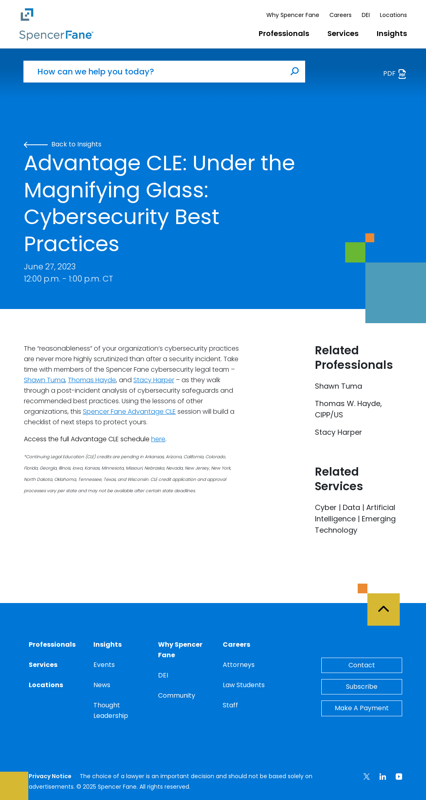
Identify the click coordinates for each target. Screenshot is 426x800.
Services (343, 33)
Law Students (244, 685)
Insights (392, 33)
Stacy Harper (153, 380)
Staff (230, 705)
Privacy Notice (50, 776)
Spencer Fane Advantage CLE (129, 411)
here (158, 439)
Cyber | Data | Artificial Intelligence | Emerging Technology (355, 518)
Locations (393, 15)
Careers (340, 15)
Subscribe (361, 686)
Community (176, 695)
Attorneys (239, 664)
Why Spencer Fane (292, 15)
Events (104, 664)
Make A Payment (362, 708)
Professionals (284, 33)
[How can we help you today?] (154, 72)
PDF (395, 74)
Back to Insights (62, 144)
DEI (366, 15)
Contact (361, 665)
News (101, 685)
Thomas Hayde (92, 380)
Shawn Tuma (44, 380)
